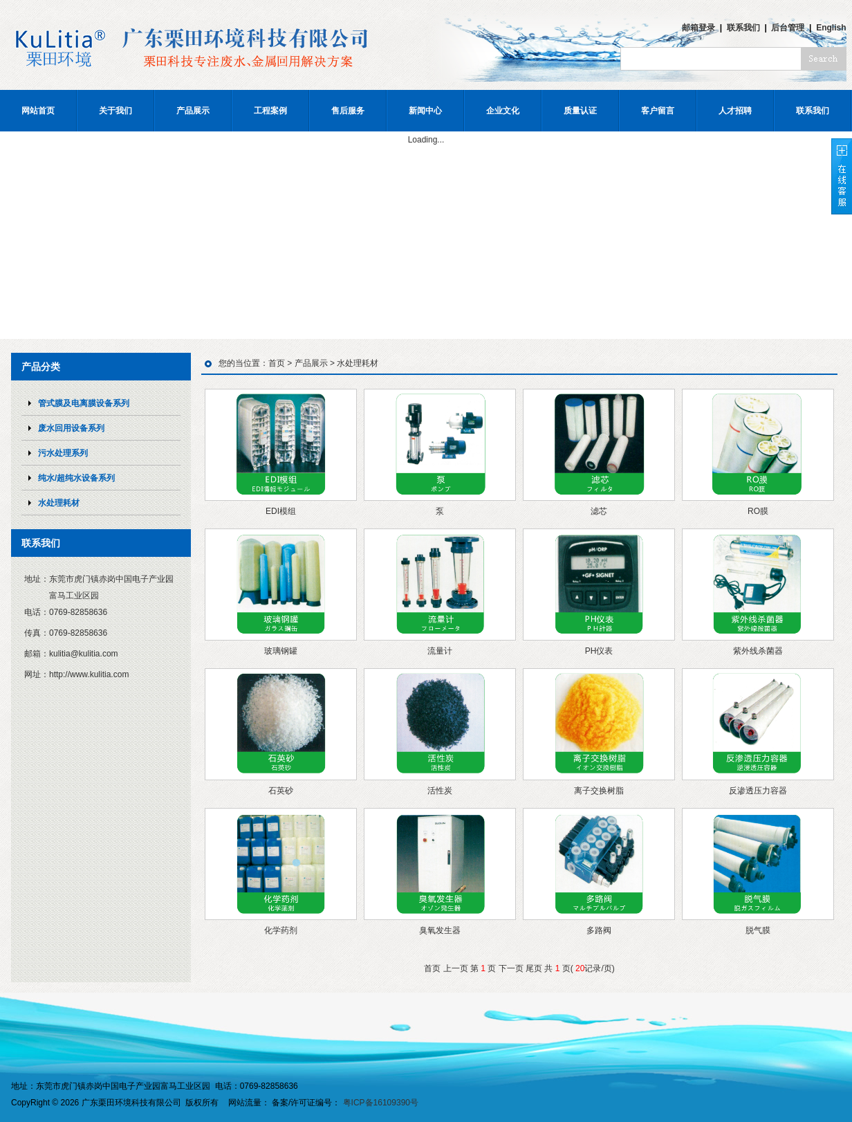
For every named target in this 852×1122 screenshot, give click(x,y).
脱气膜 (758, 930)
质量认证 (580, 111)
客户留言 (657, 111)
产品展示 (193, 111)
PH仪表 (599, 651)
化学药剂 (280, 930)
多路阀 (598, 930)
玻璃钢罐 (280, 651)
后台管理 (787, 28)
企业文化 (502, 111)
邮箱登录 (698, 28)
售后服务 (347, 111)
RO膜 (758, 511)
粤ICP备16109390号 (380, 1102)
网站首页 (38, 111)
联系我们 (743, 28)
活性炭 (439, 790)
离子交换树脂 (599, 790)
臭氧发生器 (440, 930)
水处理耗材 (357, 363)
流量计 (439, 651)
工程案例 (270, 111)
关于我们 (115, 111)
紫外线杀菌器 (758, 651)
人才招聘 (735, 111)
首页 (276, 363)
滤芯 (599, 511)
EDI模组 (281, 511)
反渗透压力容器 (758, 790)
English (831, 28)
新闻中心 (425, 111)
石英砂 (280, 790)
